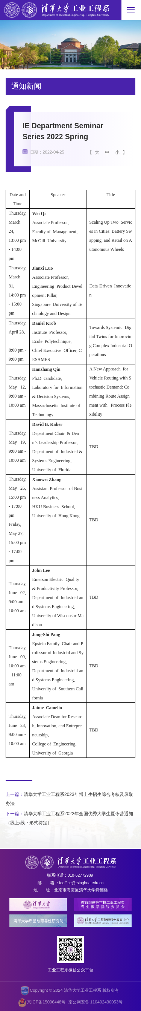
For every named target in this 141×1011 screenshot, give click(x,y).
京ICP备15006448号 (41, 1002)
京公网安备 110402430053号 (95, 1002)
